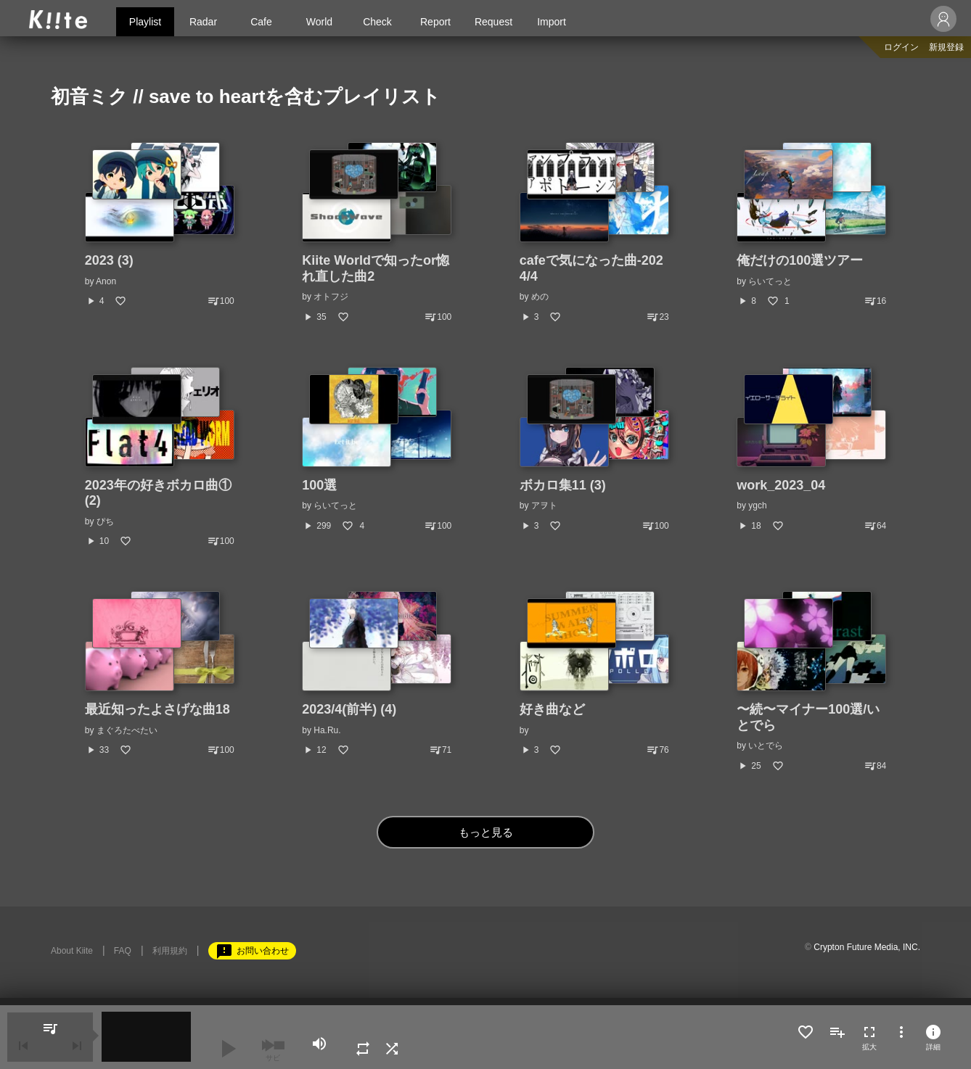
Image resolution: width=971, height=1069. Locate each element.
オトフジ (331, 297)
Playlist (145, 22)
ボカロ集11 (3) (563, 485)
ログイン (901, 47)
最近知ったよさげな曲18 (157, 709)
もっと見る (486, 832)
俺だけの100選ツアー (800, 260)
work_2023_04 (781, 485)
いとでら (765, 745)
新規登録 (946, 47)
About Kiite (72, 951)
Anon (106, 281)
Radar (203, 22)
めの (540, 297)
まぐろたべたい (127, 730)
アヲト (544, 505)
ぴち (105, 521)
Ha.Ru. (327, 730)
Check (377, 22)
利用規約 (169, 951)
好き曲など (552, 709)
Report (435, 22)
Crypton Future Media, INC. (867, 947)
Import (551, 22)
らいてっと (770, 281)
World (319, 22)
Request (493, 22)
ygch (757, 505)
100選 (319, 485)
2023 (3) (109, 260)
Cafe (261, 22)
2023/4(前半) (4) (349, 709)
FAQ (122, 951)
